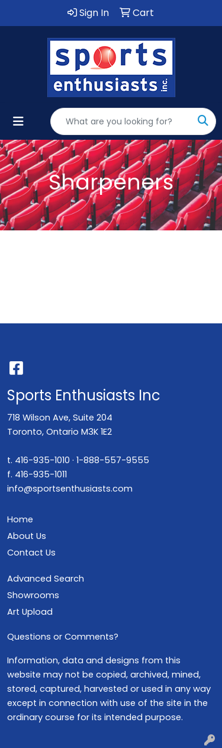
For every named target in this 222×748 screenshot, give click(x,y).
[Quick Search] (120, 121)
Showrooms (33, 595)
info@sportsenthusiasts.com (70, 489)
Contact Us (31, 552)
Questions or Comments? (62, 637)
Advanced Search (45, 579)
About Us (26, 536)
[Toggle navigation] (18, 121)
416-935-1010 (42, 460)
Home (20, 519)
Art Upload (30, 612)
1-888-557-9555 (112, 460)
